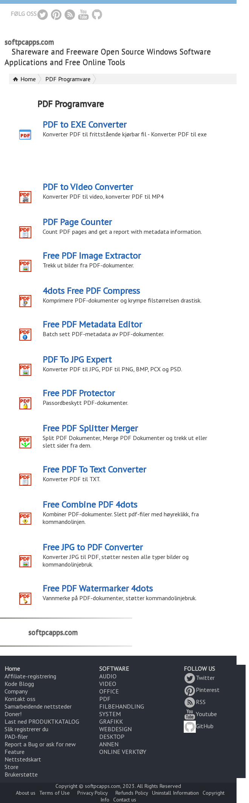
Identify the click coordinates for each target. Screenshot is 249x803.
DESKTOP (111, 736)
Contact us (124, 799)
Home (28, 79)
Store (11, 767)
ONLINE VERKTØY (122, 751)
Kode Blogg (19, 683)
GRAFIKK (111, 721)
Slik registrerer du (26, 729)
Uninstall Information (175, 792)
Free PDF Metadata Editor (92, 324)
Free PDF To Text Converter (94, 469)
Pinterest (202, 689)
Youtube (200, 714)
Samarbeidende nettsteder (38, 706)
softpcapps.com (29, 41)
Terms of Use (54, 792)
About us (25, 792)
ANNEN (108, 744)
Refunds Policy (131, 792)
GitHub (199, 726)
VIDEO (107, 683)
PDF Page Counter (77, 222)
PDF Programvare (68, 79)
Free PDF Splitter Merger (90, 428)
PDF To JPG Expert (77, 359)
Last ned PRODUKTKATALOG (42, 721)
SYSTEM (110, 714)
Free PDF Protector (79, 393)
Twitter (199, 677)
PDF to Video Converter (88, 187)
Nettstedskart (23, 759)
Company (16, 691)
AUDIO (108, 676)
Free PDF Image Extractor (92, 255)
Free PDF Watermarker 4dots (98, 588)
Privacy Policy (92, 792)
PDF (105, 699)
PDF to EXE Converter (84, 124)
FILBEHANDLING (121, 706)
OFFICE (109, 691)
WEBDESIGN (115, 729)
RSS (195, 702)
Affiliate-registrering (30, 676)
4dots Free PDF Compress (91, 290)
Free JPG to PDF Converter (93, 547)
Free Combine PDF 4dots (90, 504)
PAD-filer (16, 736)
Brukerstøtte (21, 774)
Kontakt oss (20, 699)
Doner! (13, 714)
